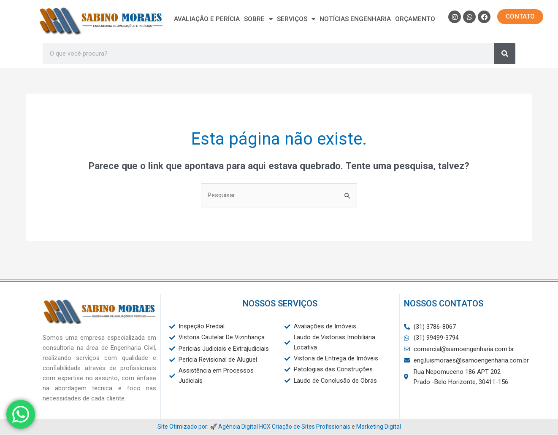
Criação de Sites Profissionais (311, 426)
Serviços (296, 19)
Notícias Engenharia (355, 19)
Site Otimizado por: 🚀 (187, 426)
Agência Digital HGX (244, 426)
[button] (520, 16)
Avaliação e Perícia (207, 19)
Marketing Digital (378, 426)
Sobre (258, 19)
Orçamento (415, 19)
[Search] (504, 53)
